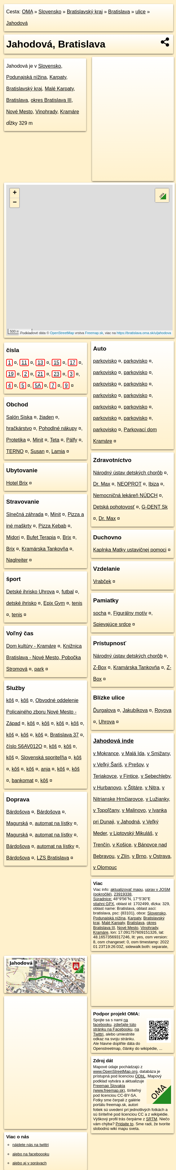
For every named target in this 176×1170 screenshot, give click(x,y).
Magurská (17, 823)
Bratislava (119, 11)
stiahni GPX (103, 903)
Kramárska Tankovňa (45, 548)
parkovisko (105, 361)
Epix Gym (54, 603)
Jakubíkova (135, 710)
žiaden (46, 417)
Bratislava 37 (64, 734)
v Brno (139, 856)
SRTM (151, 1119)
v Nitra (152, 787)
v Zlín (123, 856)
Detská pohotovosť (114, 507)
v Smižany (158, 753)
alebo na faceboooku (30, 1154)
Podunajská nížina (26, 77)
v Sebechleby (155, 776)
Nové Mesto (19, 111)
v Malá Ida (132, 753)
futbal (68, 591)
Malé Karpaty (59, 88)
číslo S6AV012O (24, 746)
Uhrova (107, 721)
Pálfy (71, 439)
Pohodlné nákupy (58, 428)
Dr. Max (101, 484)
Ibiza (153, 484)
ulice (140, 11)
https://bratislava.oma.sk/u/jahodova (144, 333)
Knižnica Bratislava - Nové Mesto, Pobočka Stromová (44, 657)
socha (100, 613)
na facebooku (110, 1022)
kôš (10, 700)
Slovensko (49, 11)
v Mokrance (106, 753)
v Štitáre (133, 787)
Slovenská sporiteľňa (44, 757)
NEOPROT (129, 484)
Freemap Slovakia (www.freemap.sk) (109, 1088)
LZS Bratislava (53, 857)
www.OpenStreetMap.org (115, 1071)
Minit (38, 439)
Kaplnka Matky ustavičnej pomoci (130, 549)
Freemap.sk (94, 333)
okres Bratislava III (51, 100)
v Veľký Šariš (107, 764)
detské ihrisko (21, 603)
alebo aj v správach (29, 1163)
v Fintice (129, 776)
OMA (27, 11)
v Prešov (134, 764)
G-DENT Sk (155, 507)
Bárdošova (18, 811)
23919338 (122, 894)
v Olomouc (105, 867)
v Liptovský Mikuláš (131, 833)
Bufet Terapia (41, 537)
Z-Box (100, 667)
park (39, 669)
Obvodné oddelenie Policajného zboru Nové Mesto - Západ (42, 712)
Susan (37, 451)
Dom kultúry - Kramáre (31, 646)
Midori (13, 537)
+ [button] (15, 193)
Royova (163, 710)
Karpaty (58, 77)
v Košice (121, 844)
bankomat (22, 780)
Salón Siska (19, 417)
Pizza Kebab (52, 525)
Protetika (16, 439)
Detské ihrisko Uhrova (30, 591)
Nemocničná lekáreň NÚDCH (125, 495)
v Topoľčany (106, 810)
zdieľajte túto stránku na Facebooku (114, 1027)
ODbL (140, 1076)
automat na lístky (54, 823)
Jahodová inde (113, 740)
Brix (67, 537)
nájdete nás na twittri (30, 1144)
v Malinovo (134, 810)
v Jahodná (128, 821)
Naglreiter (17, 560)
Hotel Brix (17, 483)
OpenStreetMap (62, 333)
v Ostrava (159, 856)
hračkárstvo (19, 428)
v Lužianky (157, 799)
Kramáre (69, 111)
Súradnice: (102, 898)
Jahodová (17, 23)
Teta (54, 439)
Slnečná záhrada (24, 514)
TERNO (15, 451)
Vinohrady (46, 111)
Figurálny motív (130, 613)
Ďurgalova (104, 710)
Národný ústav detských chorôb (128, 472)
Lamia (58, 451)
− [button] (15, 202)
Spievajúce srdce (112, 624)
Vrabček (102, 581)
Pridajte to (125, 1124)
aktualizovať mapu (127, 889)
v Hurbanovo (107, 787)
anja (45, 769)
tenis (77, 603)
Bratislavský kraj (85, 11)
